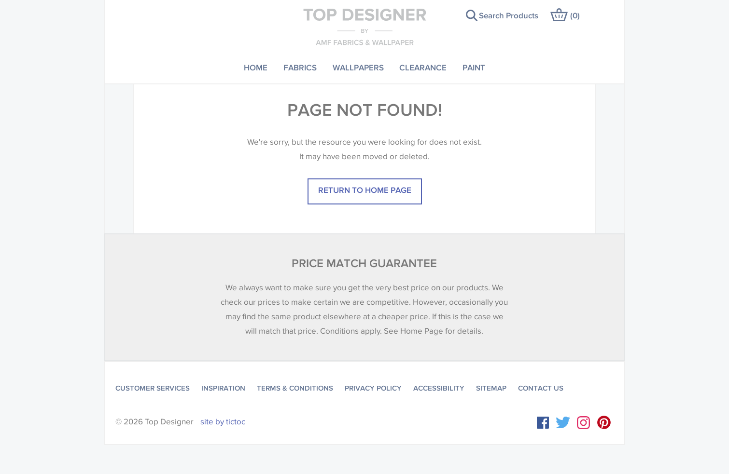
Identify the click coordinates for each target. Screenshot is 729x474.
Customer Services (152, 388)
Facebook (543, 423)
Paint (474, 67)
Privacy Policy (373, 388)
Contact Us (540, 388)
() (575, 15)
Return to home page (364, 189)
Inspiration (223, 388)
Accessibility (438, 388)
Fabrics (300, 67)
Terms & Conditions (295, 388)
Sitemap (491, 388)
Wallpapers (358, 67)
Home (255, 67)
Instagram (583, 422)
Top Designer (364, 26)
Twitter (563, 422)
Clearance (423, 67)
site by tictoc (222, 422)
